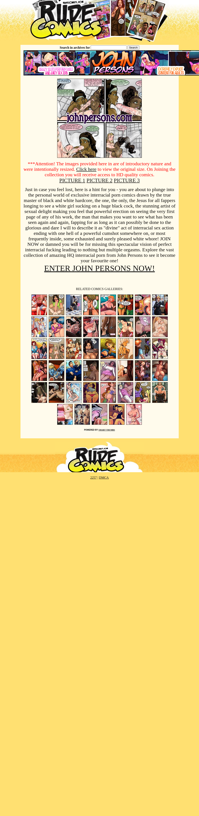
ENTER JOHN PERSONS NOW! (99, 268)
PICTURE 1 (72, 180)
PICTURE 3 (127, 180)
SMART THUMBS (106, 430)
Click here (86, 169)
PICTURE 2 (100, 180)
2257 (93, 477)
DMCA (104, 477)
